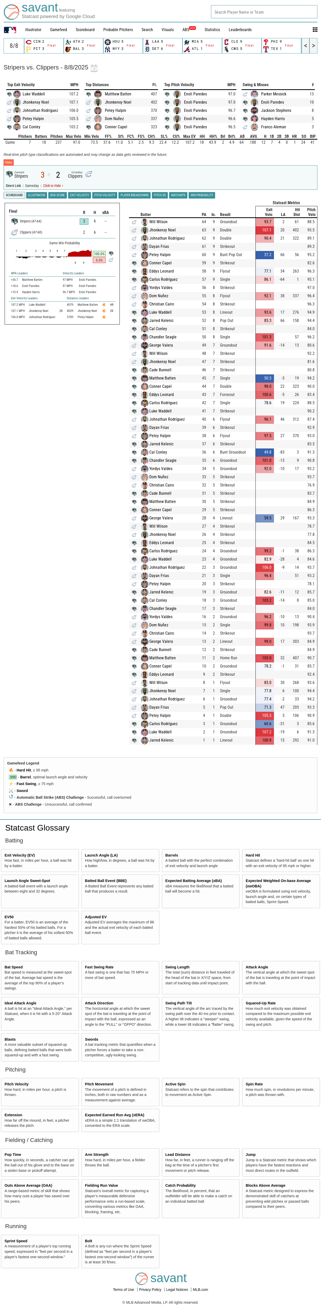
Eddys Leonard (161, 271)
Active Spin (175, 1084)
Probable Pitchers (118, 29)
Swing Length (177, 967)
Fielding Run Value (101, 1185)
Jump (250, 1155)
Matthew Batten (118, 94)
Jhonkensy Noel (36, 102)
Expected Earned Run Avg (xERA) (114, 1115)
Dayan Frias (159, 246)
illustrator (33, 29)
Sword (22, 791)
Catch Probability (180, 1185)
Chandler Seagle (163, 337)
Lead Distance (177, 1155)
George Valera (161, 345)
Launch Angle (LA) (101, 855)
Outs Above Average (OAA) (28, 1185)
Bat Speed (14, 967)
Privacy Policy (150, 1290)
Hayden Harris (273, 118)
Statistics (212, 29)
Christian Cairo (161, 304)
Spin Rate (254, 1084)
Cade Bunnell (160, 369)
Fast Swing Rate (99, 967)
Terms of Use (124, 1290)
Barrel (25, 777)
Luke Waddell (34, 94)
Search (147, 29)
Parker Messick (273, 94)
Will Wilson (158, 221)
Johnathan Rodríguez (40, 110)
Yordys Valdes (160, 287)
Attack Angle (257, 967)
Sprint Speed (16, 1241)
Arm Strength (97, 1155)
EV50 (9, 917)
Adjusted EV (96, 917)
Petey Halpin (33, 118)
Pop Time (13, 1155)
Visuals (168, 29)
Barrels (171, 855)
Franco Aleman (273, 126)
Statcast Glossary (37, 827)
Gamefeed (58, 29)
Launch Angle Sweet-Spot (27, 881)
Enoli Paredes (195, 94)
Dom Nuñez (114, 118)
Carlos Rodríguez (163, 279)
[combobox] (264, 11)
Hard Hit (24, 770)
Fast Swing (26, 784)
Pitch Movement (99, 1084)
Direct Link (14, 186)
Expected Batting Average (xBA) (193, 881)
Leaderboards (240, 29)
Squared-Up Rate (261, 1003)
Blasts (10, 1039)
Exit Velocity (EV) (20, 855)
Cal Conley (31, 126)
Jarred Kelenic (161, 320)
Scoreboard (85, 29)
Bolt (88, 1241)
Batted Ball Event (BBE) (106, 881)
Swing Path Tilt (178, 1003)
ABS (189, 29)
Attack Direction (99, 1003)
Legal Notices (177, 1290)
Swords (91, 1039)
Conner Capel (116, 126)
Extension (13, 1115)
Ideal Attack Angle (20, 1003)
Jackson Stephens (276, 110)
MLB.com (200, 1290)
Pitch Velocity (17, 1084)
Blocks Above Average (265, 1185)
